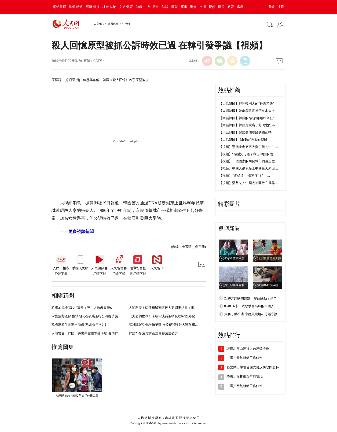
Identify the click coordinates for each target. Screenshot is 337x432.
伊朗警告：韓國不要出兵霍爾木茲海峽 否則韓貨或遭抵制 (92, 333)
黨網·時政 (76, 7)
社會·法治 (109, 7)
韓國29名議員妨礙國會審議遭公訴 (153, 333)
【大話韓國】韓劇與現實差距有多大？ (247, 111)
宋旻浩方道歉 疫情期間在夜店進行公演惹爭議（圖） (89, 316)
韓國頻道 (113, 24)
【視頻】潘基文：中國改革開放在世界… (248, 183)
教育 (230, 7)
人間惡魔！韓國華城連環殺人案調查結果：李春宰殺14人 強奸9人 (176, 308)
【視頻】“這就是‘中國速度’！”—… (244, 175)
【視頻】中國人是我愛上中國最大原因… (248, 168)
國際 (174, 7)
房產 (240, 7)
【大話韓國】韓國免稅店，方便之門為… (248, 125)
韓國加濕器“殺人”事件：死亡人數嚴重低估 (82, 308)
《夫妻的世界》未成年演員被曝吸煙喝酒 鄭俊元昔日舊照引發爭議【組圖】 (183, 316)
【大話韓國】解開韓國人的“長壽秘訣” (246, 103)
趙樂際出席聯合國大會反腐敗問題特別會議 (258, 367)
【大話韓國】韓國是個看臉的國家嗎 (245, 132)
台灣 (202, 7)
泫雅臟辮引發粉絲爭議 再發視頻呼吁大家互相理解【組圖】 (172, 324)
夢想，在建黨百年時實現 (245, 376)
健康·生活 (143, 7)
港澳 (193, 7)
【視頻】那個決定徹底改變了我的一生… (248, 147)
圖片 (221, 7)
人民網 (98, 24)
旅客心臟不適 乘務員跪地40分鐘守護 (251, 314)
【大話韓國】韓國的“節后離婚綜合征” (246, 118)
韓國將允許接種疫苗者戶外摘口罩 (77, 395)
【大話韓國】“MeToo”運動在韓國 (243, 139)
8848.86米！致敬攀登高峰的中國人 (249, 306)
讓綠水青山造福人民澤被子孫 (248, 348)
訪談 (165, 7)
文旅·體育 (126, 7)
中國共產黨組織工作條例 (245, 358)
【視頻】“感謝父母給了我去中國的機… (247, 154)
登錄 (271, 7)
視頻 (212, 7)
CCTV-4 (99, 61)
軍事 (184, 7)
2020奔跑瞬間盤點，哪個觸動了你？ (250, 298)
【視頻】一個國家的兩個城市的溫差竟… (248, 161)
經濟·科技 (93, 7)
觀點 (156, 7)
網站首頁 (59, 7)
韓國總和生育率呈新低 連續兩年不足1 (78, 324)
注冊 (281, 7)
